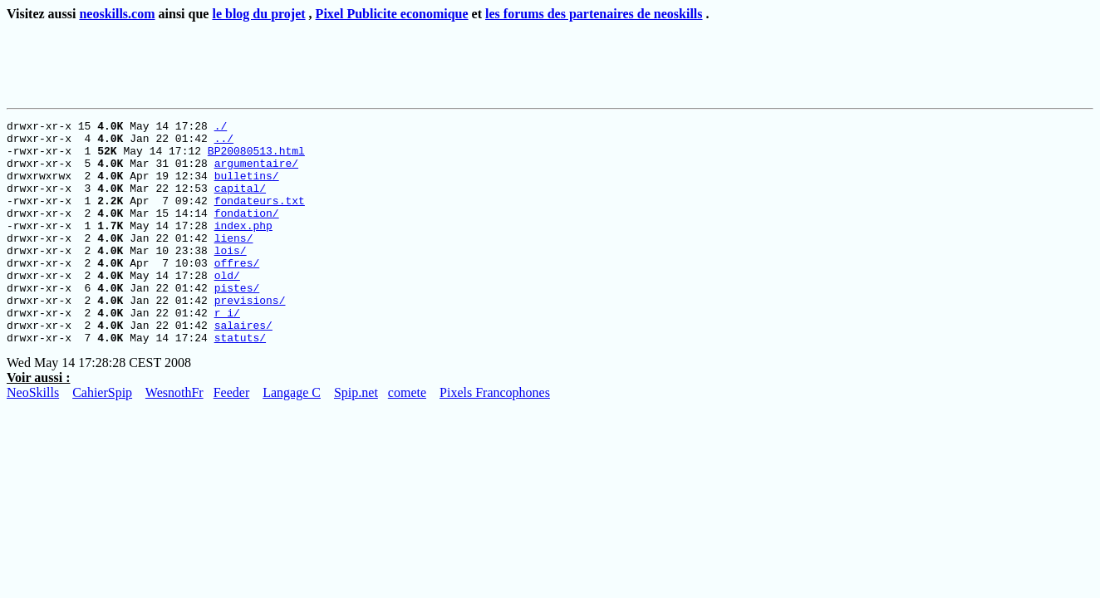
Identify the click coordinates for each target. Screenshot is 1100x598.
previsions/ (250, 337)
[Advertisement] (311, 61)
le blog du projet (258, 14)
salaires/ (243, 367)
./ (221, 127)
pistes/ (237, 322)
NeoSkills (33, 437)
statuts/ (240, 382)
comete (407, 437)
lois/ (230, 277)
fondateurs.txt (259, 217)
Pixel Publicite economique (392, 14)
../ (223, 142)
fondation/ (246, 232)
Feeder (232, 437)
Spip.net (356, 437)
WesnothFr (174, 437)
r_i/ (227, 352)
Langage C (292, 437)
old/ (227, 307)
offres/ (237, 292)
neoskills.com (117, 14)
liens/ (233, 262)
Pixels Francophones (495, 437)
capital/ (240, 202)
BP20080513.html (256, 157)
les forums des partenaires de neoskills (593, 14)
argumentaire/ (256, 172)
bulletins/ (246, 187)
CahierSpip (102, 437)
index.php (243, 247)
